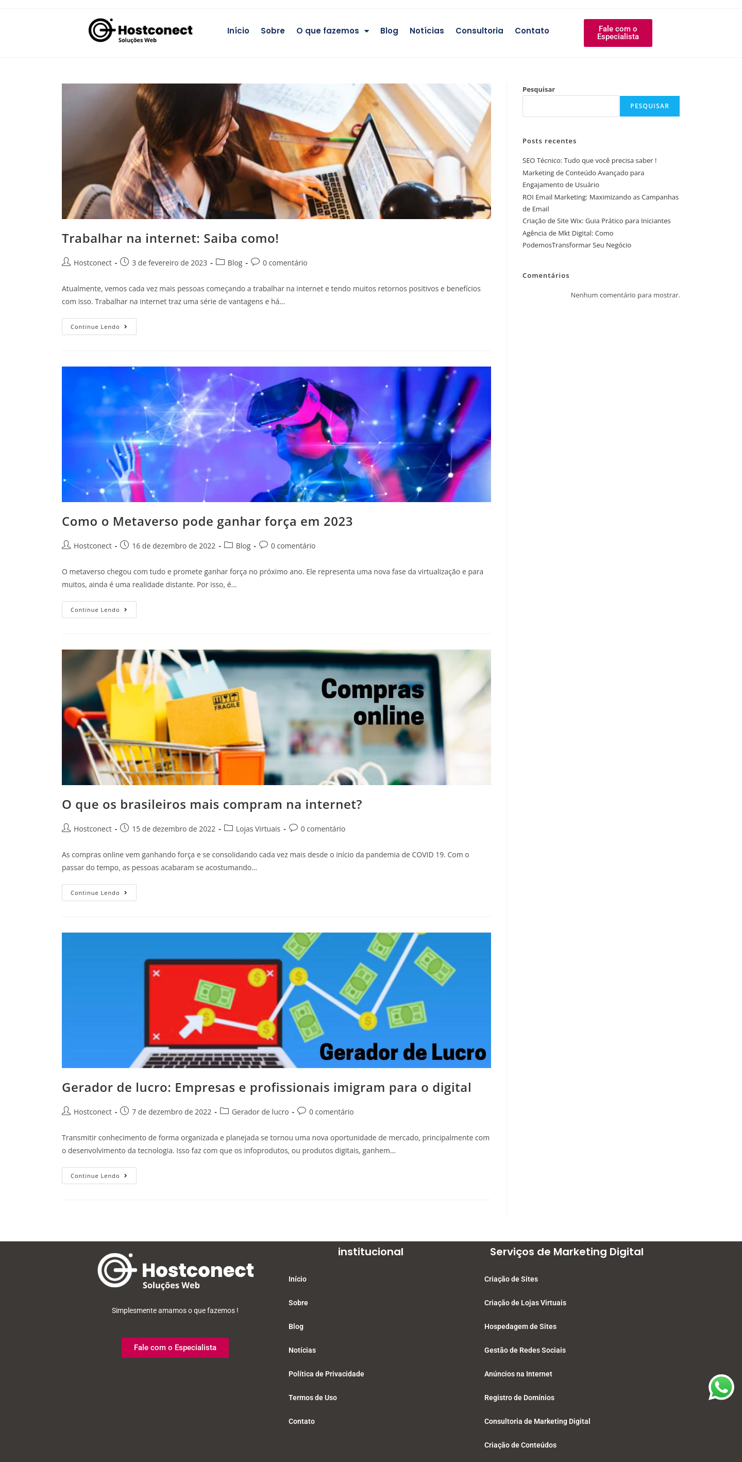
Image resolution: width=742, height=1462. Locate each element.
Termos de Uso (313, 1397)
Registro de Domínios (519, 1397)
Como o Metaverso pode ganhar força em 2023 (207, 520)
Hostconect (93, 263)
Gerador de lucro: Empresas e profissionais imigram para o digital (266, 1086)
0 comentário (285, 263)
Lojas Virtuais (258, 829)
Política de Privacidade (326, 1374)
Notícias (427, 30)
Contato (532, 30)
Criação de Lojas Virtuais (525, 1303)
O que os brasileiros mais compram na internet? (212, 803)
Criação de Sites (511, 1279)
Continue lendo (104, 324)
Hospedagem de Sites (520, 1326)
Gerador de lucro (260, 1112)
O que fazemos (332, 31)
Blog (389, 30)
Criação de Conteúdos (520, 1445)
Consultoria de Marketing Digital (537, 1421)
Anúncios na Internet (518, 1374)
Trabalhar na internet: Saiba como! (170, 237)
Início (238, 30)
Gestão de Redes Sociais (525, 1350)
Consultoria (479, 30)
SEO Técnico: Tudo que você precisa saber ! (589, 160)
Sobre (273, 30)
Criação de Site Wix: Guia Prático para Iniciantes (596, 220)
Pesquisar (538, 89)
